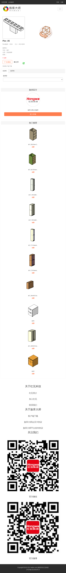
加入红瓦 (33, 399)
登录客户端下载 (7, 66)
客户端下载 (33, 416)
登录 (57, 2)
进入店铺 (33, 114)
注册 (62, 2)
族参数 (5, 71)
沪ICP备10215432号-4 (33, 569)
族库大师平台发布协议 (33, 428)
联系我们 (33, 405)
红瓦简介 (33, 393)
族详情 (12, 71)
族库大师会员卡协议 (33, 422)
